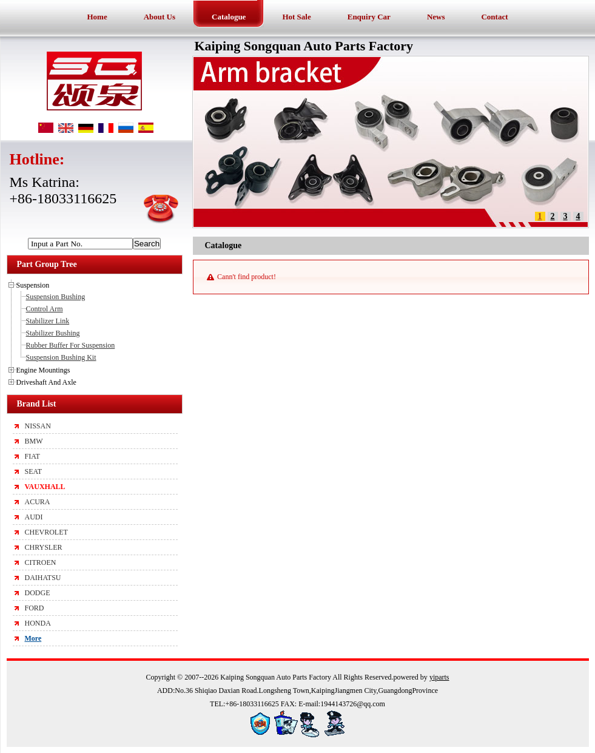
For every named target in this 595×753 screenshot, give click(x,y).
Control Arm (44, 309)
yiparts (439, 677)
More (33, 638)
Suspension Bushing (56, 296)
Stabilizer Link (48, 321)
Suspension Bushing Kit (61, 357)
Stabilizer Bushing (53, 333)
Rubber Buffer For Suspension (70, 345)
